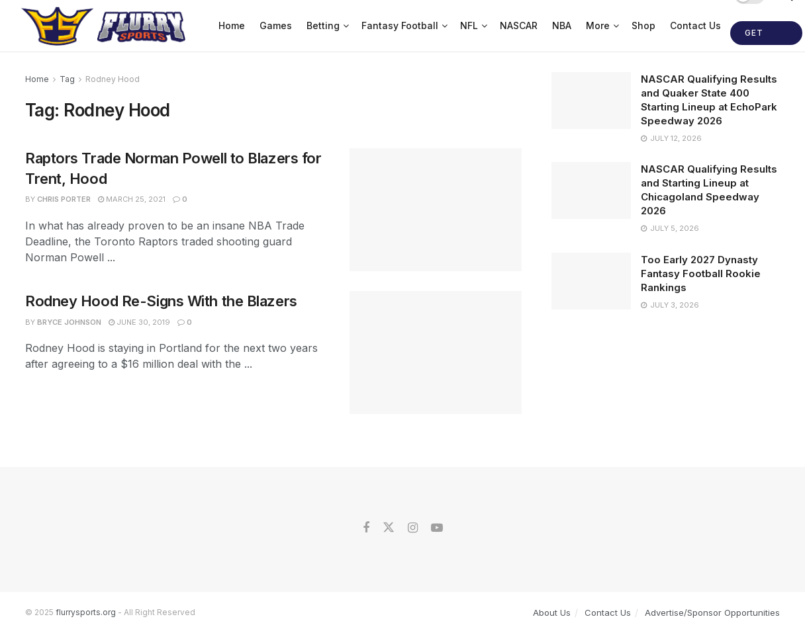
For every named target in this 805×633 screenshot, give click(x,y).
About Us (552, 612)
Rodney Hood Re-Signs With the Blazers (161, 301)
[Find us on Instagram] (413, 528)
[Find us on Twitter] (389, 528)
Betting (323, 25)
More (598, 25)
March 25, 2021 (132, 199)
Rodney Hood (112, 79)
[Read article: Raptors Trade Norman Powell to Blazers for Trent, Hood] (436, 209)
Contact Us (695, 25)
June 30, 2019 (139, 322)
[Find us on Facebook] (366, 528)
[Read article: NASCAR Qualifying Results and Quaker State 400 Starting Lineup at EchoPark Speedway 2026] (591, 100)
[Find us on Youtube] (437, 528)
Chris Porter (64, 199)
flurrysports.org (86, 612)
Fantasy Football (399, 25)
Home (231, 25)
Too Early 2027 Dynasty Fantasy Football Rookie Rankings (701, 273)
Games (276, 25)
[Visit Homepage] (105, 26)
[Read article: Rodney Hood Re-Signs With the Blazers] (436, 352)
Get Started (766, 36)
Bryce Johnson (69, 322)
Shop (643, 25)
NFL (469, 25)
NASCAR (519, 25)
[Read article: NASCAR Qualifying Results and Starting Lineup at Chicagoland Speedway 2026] (591, 190)
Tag (67, 79)
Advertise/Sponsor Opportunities (712, 612)
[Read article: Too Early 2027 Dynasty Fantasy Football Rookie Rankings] (591, 281)
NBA (561, 25)
